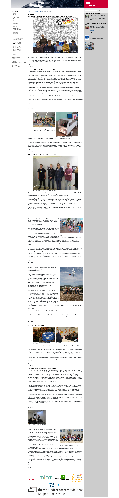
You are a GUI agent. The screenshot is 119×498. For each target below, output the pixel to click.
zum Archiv (87, 42)
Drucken (58, 469)
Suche (99, 10)
